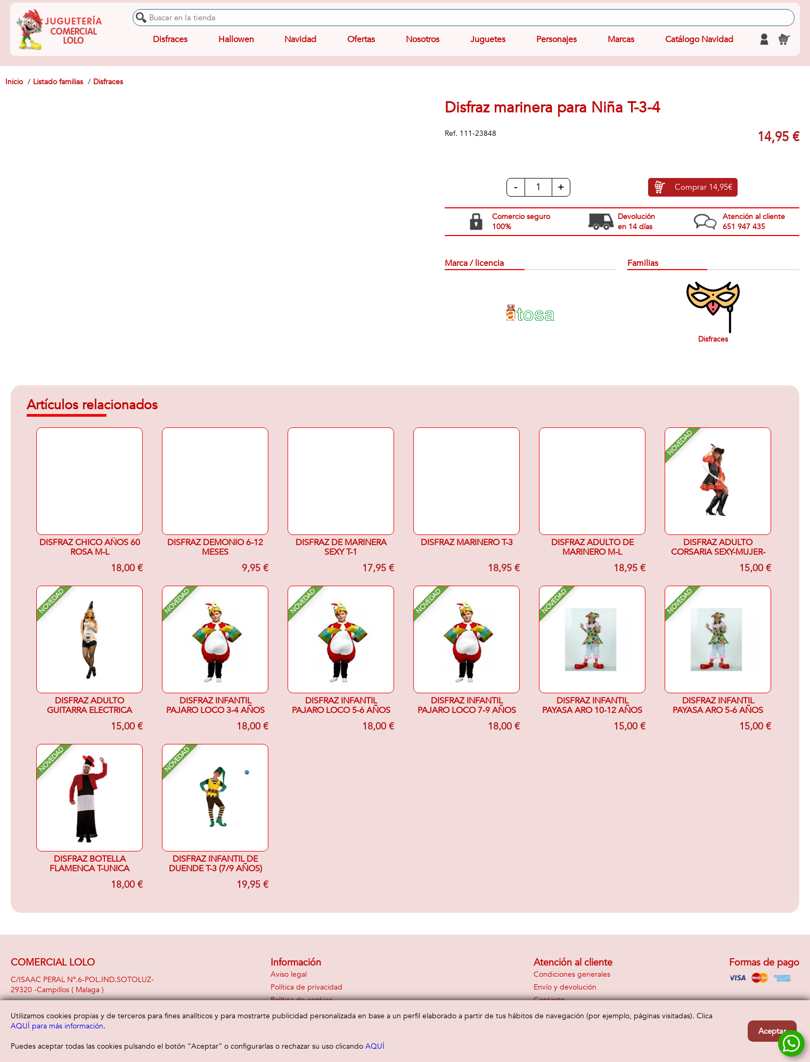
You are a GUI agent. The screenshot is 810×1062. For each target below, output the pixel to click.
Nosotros (422, 39)
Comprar (703, 188)
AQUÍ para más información (57, 1026)
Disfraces (170, 39)
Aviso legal (289, 974)
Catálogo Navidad (698, 39)
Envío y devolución (565, 987)
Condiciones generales (572, 974)
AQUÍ (374, 1046)
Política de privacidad (306, 987)
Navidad (300, 39)
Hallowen (236, 39)
